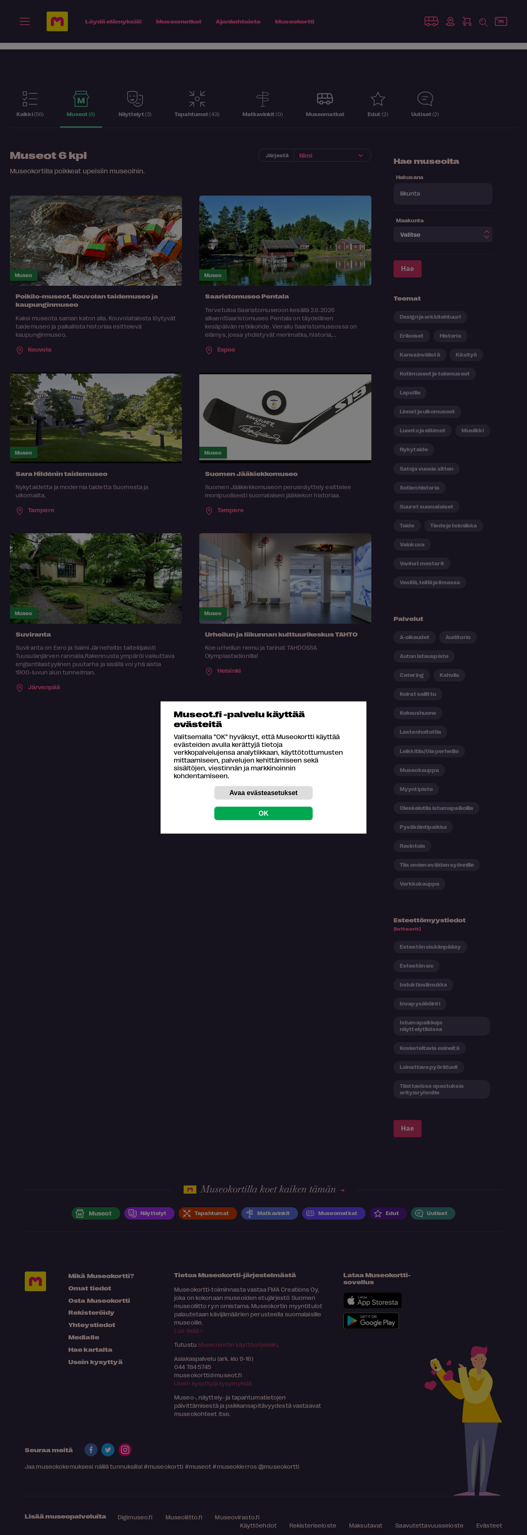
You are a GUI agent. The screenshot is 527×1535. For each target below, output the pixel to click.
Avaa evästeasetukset (263, 792)
